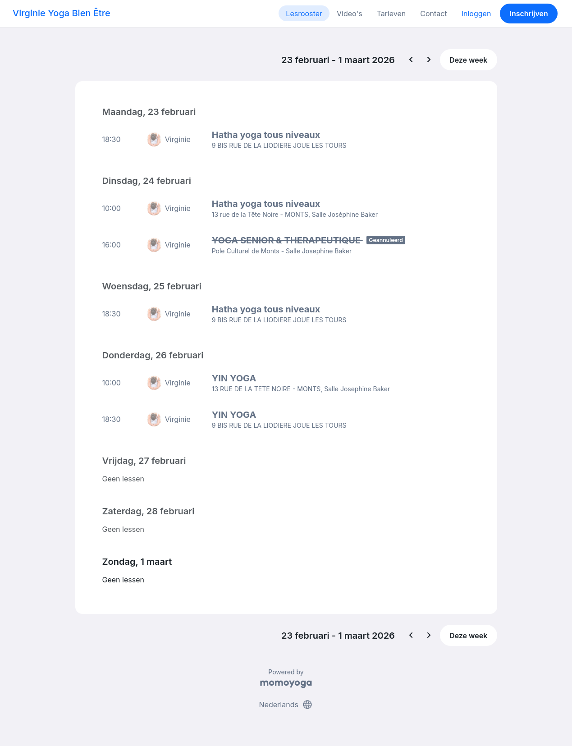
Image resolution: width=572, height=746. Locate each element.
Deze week (468, 59)
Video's (349, 13)
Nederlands (286, 704)
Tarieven (391, 13)
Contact (433, 13)
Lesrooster (304, 13)
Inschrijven (529, 13)
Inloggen (476, 13)
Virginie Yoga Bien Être (61, 13)
